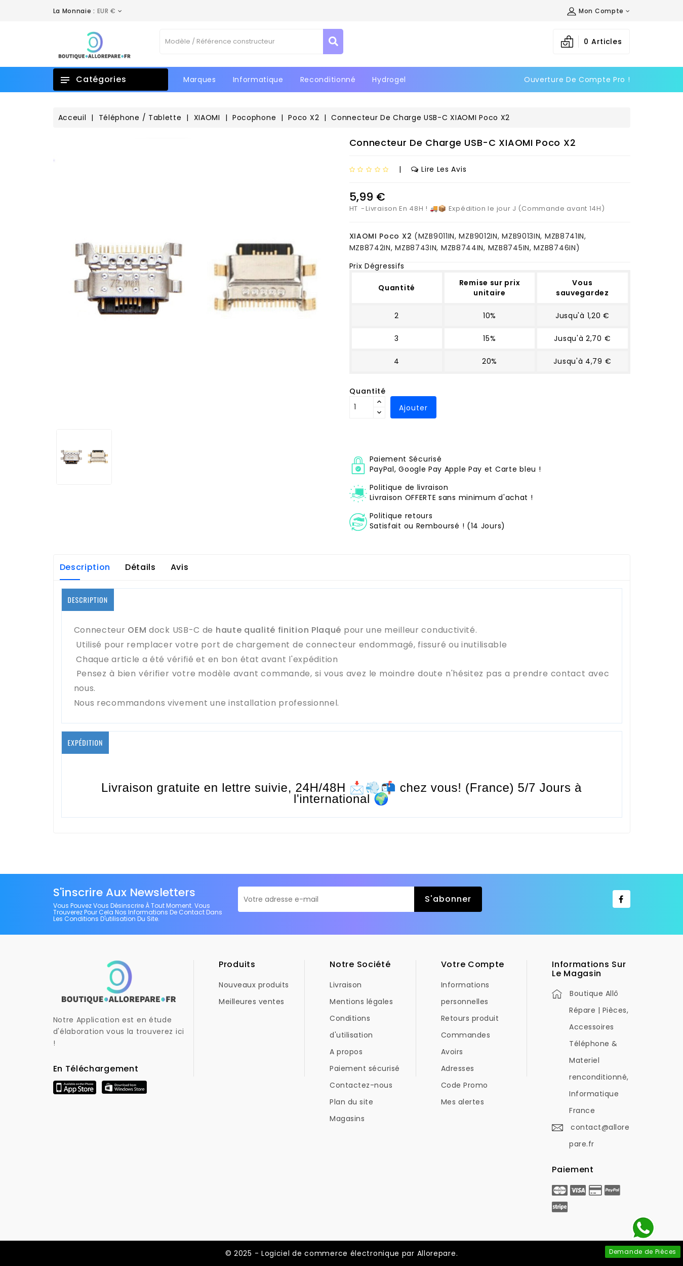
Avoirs (452, 1052)
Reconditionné (328, 79)
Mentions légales (361, 1001)
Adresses (457, 1068)
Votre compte (472, 964)
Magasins (347, 1119)
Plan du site (351, 1102)
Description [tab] (85, 567)
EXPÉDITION (85, 742)
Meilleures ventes (252, 1001)
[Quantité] (361, 407)
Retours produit (470, 1018)
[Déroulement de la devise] (88, 11)
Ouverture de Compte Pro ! (577, 79)
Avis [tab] (180, 567)
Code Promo (464, 1085)
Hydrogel (389, 79)
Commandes (466, 1035)
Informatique (258, 79)
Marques (199, 79)
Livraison (346, 985)
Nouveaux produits (254, 985)
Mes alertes (463, 1102)
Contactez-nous (361, 1085)
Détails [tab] (140, 567)
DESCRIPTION (88, 599)
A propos (346, 1052)
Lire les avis (438, 169)
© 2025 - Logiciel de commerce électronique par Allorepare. (341, 1253)
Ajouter (413, 408)
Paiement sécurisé (365, 1068)
